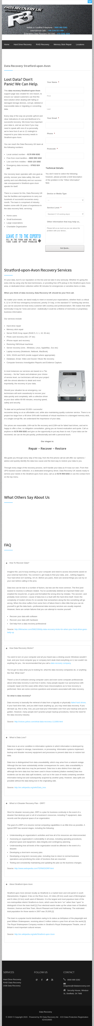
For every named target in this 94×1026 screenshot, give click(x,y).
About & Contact (21, 53)
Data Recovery (45, 1012)
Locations (80, 44)
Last (49, 109)
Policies (7, 53)
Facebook (42, 980)
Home (6, 44)
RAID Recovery (42, 44)
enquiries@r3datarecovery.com (76, 986)
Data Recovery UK (48, 18)
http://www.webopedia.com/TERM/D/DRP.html (34, 868)
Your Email (53, 118)
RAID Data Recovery (12, 982)
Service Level (54, 208)
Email (36, 980)
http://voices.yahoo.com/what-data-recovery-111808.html (38, 721)
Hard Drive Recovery (23, 44)
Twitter (47, 980)
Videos (37, 53)
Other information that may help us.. (63, 222)
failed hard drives (78, 702)
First (49, 96)
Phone (51, 133)
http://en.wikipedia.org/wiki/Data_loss (30, 787)
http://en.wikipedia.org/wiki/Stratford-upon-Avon (34, 934)
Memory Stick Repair (63, 44)
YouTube (52, 980)
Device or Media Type (57, 193)
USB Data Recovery (11, 986)
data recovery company (61, 663)
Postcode (52, 149)
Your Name (53, 82)
